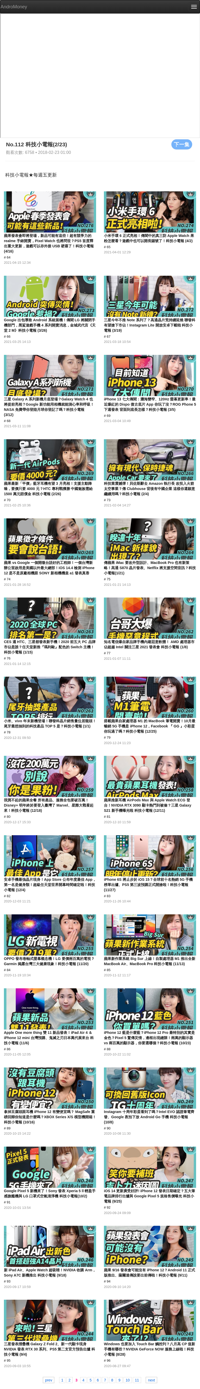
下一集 (182, 144)
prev (48, 1380)
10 (128, 1380)
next (151, 1380)
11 (137, 1380)
